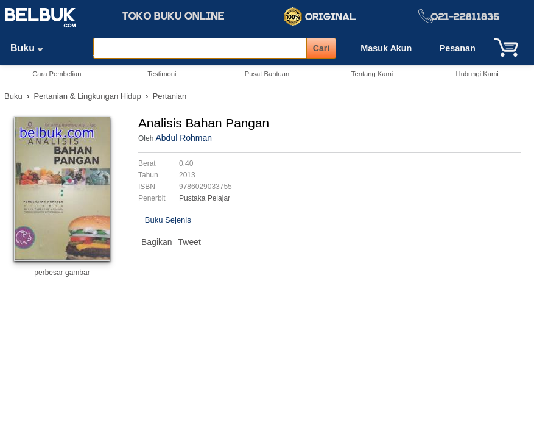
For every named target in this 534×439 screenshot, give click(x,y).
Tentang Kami (372, 73)
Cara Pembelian (56, 73)
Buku (31, 48)
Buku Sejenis (168, 219)
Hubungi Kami (477, 73)
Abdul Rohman (183, 138)
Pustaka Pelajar (204, 198)
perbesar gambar (62, 272)
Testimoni (161, 73)
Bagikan (156, 242)
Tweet (189, 242)
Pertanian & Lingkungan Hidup (87, 96)
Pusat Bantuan (267, 73)
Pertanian (170, 96)
